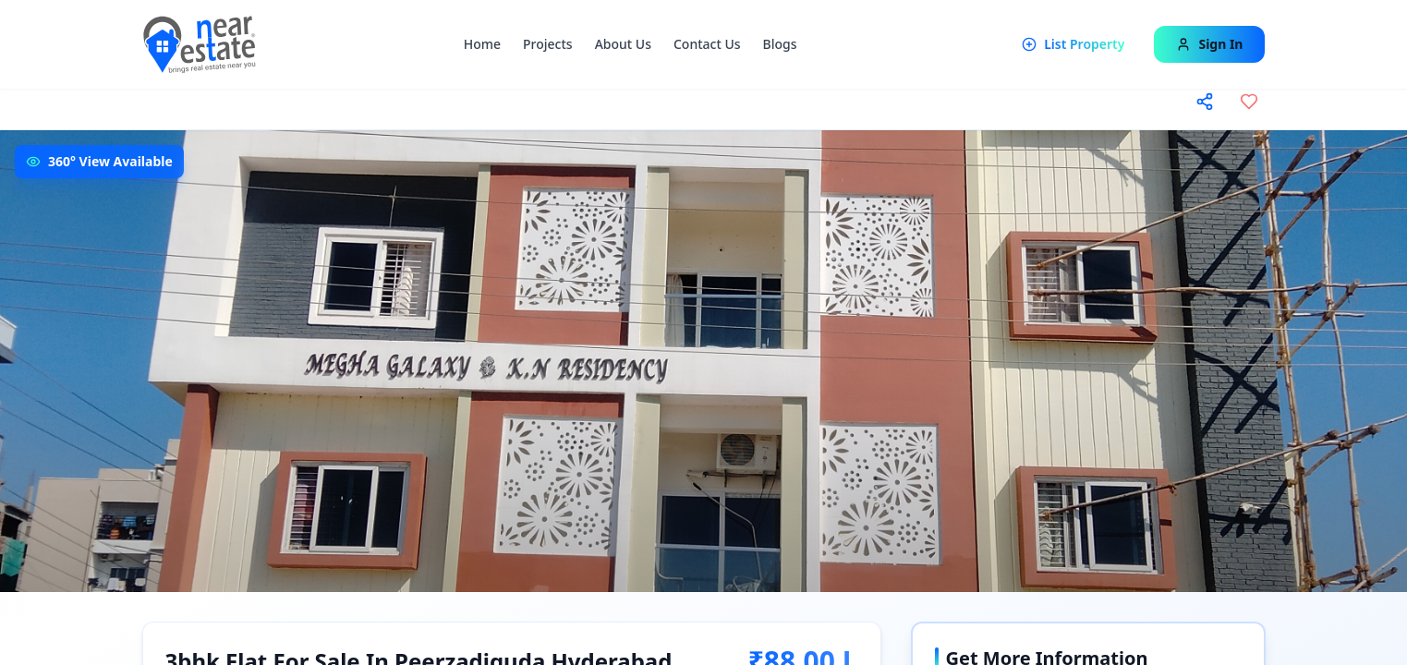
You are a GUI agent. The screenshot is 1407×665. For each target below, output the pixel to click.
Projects (548, 44)
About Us (623, 44)
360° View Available (110, 161)
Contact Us (707, 44)
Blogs (780, 44)
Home (482, 44)
